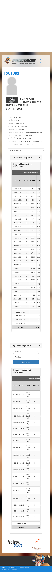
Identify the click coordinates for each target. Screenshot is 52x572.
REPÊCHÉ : (12, 138)
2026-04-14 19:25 (18, 511)
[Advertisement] (26, 26)
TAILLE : (11, 123)
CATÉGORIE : (13, 120)
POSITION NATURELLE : (17, 144)
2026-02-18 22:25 (18, 447)
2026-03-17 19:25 (18, 484)
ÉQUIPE (33, 181)
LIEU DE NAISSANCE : (16, 135)
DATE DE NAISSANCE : (16, 132)
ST (40, 181)
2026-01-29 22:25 (18, 423)
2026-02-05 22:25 (18, 435)
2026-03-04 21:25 (18, 463)
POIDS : (11, 126)
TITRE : (10, 117)
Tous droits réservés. (22, 568)
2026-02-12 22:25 (18, 440)
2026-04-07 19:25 (18, 498)
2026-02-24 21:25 (18, 455)
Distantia (15, 570)
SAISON (17, 181)
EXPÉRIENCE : (13, 141)
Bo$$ (19, 108)
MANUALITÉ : (13, 129)
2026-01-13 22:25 (18, 394)
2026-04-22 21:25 (18, 517)
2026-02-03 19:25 (18, 429)
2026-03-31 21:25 (18, 490)
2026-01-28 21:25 (18, 416)
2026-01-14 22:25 (18, 401)
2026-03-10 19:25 (18, 470)
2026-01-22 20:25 (18, 408)
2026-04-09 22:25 (18, 505)
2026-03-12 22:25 (18, 477)
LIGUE (26, 181)
